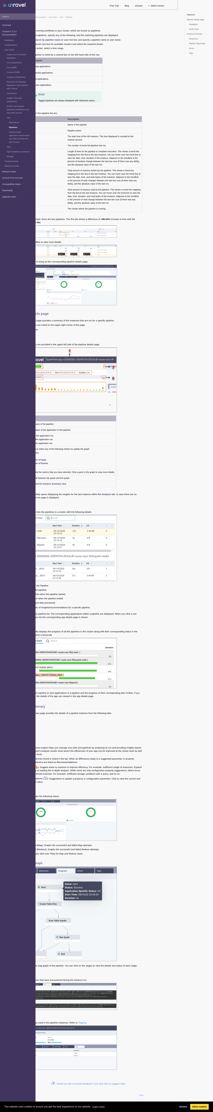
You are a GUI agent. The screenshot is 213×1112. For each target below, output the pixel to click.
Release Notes (17, 171)
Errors (60, 730)
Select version (192, 6)
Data (20, 146)
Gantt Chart (194, 29)
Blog (162, 6)
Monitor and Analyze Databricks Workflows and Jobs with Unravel (20, 109)
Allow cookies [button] (199, 1107)
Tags (59, 734)
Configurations (18, 44)
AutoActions (20, 93)
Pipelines (13, 127)
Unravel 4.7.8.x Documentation (17, 33)
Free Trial (149, 6)
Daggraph (62, 726)
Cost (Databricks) (20, 62)
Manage (20, 156)
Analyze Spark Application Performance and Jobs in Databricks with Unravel (21, 136)
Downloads (17, 190)
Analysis (61, 717)
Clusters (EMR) (13, 72)
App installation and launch (20, 151)
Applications (14, 122)
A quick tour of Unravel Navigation (16, 56)
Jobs (20, 117)
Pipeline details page (195, 20)
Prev (43, 1095)
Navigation (193, 24)
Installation (18, 40)
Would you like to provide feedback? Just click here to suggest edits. (124, 1083)
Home (53, 17)
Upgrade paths (9, 197)
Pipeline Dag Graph (197, 44)
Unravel (174, 6)
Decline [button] (183, 1107)
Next (177, 1095)
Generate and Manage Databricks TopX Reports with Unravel (17, 85)
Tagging (118, 1022)
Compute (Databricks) (20, 77)
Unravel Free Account (17, 177)
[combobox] (18, 16)
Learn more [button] (98, 1106)
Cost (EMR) (20, 67)
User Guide (18, 49)
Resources (62, 722)
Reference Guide (18, 166)
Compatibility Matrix (11, 184)
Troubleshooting (18, 161)
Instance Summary (194, 34)
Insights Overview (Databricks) (14, 100)
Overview (6, 25)
